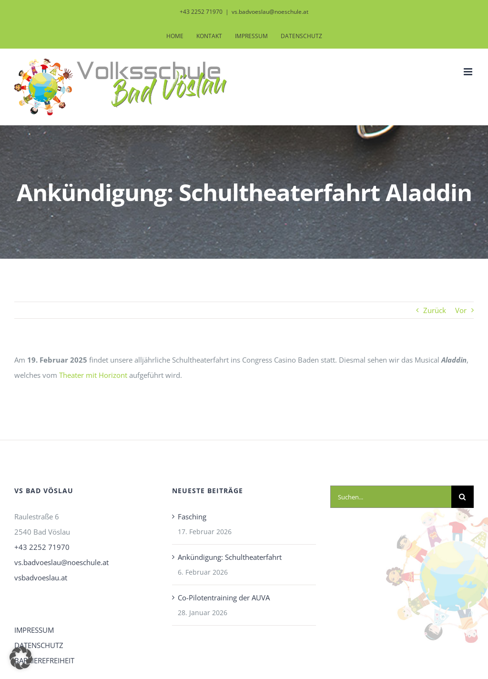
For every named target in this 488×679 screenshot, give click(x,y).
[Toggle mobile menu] (469, 72)
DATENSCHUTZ (38, 645)
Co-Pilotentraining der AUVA (224, 597)
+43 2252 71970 (42, 547)
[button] (21, 658)
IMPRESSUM (34, 630)
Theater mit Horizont (93, 375)
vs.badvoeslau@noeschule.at (270, 12)
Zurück (434, 310)
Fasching (192, 516)
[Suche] (462, 497)
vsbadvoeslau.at (40, 577)
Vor (461, 310)
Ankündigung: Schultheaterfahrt (230, 557)
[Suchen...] (390, 497)
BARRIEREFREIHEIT (44, 660)
